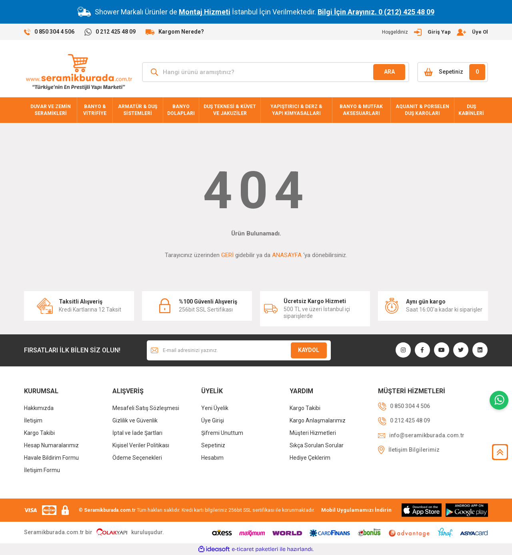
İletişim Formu (42, 470)
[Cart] (452, 72)
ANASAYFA (287, 255)
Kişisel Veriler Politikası (140, 445)
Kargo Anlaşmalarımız (318, 420)
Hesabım (212, 457)
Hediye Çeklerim (310, 457)
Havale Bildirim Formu (51, 457)
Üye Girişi (212, 420)
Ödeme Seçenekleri (137, 457)
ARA (389, 71)
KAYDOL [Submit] (308, 350)
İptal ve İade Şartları (137, 433)
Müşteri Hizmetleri (313, 433)
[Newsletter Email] (239, 350)
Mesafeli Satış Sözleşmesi (145, 408)
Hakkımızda (39, 408)
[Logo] (79, 72)
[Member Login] (435, 32)
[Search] (275, 72)
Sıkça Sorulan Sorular (317, 445)
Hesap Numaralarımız (51, 445)
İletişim (33, 420)
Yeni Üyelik (214, 408)
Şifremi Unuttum (222, 433)
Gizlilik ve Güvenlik (135, 420)
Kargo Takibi (39, 433)
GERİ (227, 255)
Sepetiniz (213, 445)
